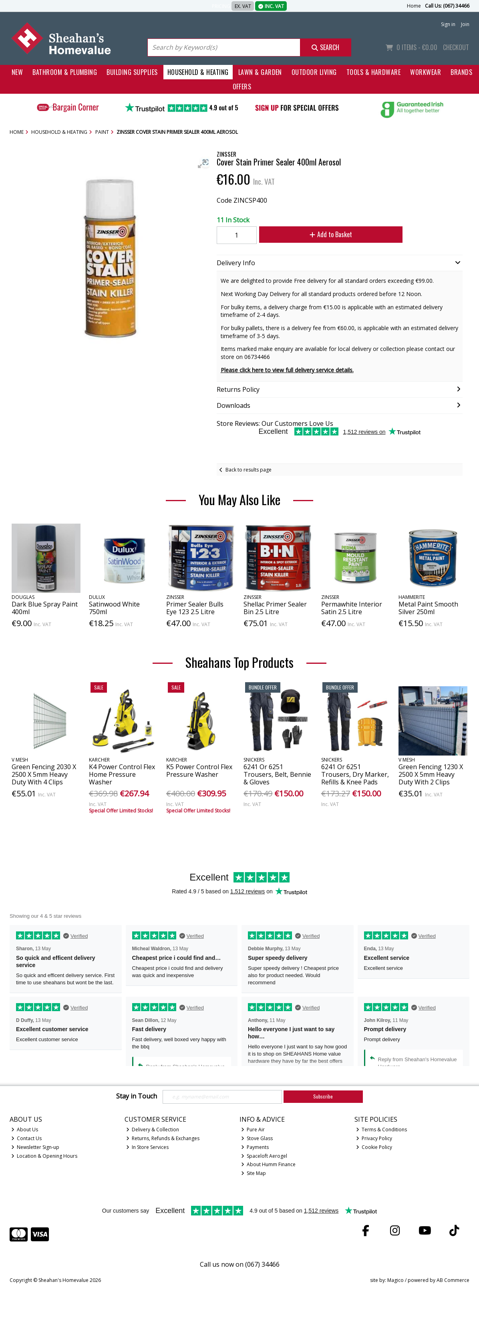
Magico (395, 1280)
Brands (461, 72)
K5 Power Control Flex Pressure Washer (199, 770)
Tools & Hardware (373, 72)
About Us (24, 1129)
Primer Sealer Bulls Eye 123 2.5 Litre (194, 608)
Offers (242, 86)
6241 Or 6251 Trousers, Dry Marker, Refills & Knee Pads (355, 774)
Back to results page (248, 469)
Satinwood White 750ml (114, 608)
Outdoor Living (314, 72)
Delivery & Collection (152, 1129)
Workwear (425, 72)
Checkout (456, 47)
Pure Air (253, 1129)
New (17, 72)
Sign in (448, 24)
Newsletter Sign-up (35, 1147)
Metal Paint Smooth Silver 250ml (428, 608)
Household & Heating (198, 72)
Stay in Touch (136, 1096)
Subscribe (323, 1096)
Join (465, 24)
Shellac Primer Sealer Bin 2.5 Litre (275, 608)
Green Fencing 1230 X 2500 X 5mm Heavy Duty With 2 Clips (430, 774)
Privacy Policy (374, 1138)
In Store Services (147, 1147)
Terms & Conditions (381, 1129)
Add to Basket (331, 234)
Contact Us (26, 1138)
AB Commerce (453, 1280)
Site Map (253, 1173)
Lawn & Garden (260, 72)
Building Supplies (132, 72)
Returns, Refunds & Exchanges (163, 1138)
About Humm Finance (268, 1164)
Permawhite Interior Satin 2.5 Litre (351, 608)
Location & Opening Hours (44, 1156)
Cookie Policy (374, 1147)
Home (414, 5)
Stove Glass (257, 1138)
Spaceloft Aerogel (264, 1156)
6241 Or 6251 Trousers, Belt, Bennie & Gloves (277, 774)
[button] (202, 163)
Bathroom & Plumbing (64, 72)
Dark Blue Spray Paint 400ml (45, 608)
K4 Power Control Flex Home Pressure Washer (122, 774)
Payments (255, 1147)
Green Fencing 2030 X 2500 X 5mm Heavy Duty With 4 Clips (44, 774)
